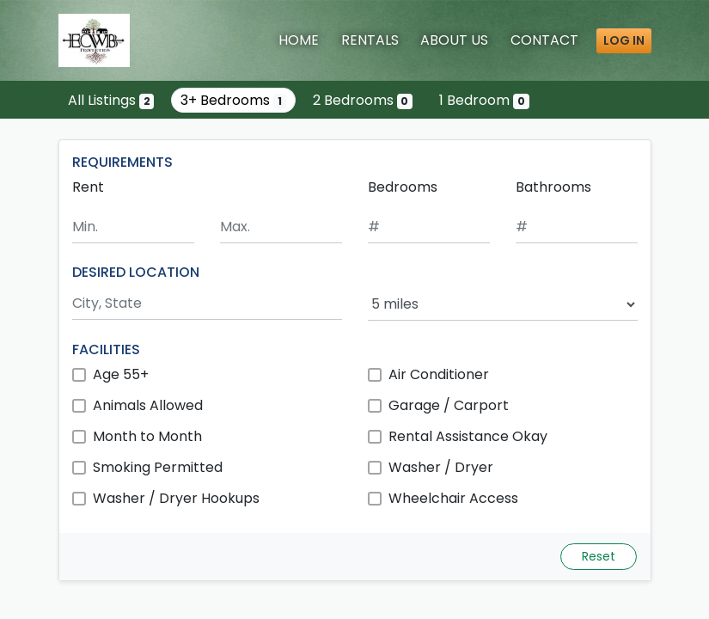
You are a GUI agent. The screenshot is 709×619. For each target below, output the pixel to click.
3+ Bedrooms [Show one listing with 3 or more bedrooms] (233, 100)
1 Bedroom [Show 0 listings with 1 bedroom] (484, 100)
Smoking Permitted (158, 467)
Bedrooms (402, 187)
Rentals (370, 40)
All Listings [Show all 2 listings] (111, 100)
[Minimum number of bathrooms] (577, 227)
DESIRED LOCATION (135, 272)
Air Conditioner (438, 374)
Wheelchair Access (453, 498)
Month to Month (147, 436)
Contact (544, 40)
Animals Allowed (148, 405)
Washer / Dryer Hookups (176, 498)
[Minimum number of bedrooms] (429, 227)
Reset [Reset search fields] (598, 556)
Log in (624, 40)
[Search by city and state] (207, 304)
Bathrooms (553, 187)
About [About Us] (454, 40)
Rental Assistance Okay (467, 436)
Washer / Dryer (440, 467)
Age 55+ (121, 374)
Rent (88, 187)
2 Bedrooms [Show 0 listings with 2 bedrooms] (363, 100)
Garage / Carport (448, 405)
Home (298, 40)
